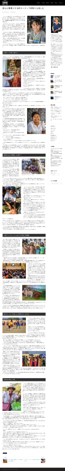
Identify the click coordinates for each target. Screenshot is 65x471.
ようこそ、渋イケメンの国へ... (56, 164)
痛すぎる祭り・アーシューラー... (56, 161)
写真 (51, 131)
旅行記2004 (53, 138)
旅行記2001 (13, 12)
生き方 (52, 140)
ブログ (52, 129)
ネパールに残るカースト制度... (56, 160)
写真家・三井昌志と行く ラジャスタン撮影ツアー (56, 117)
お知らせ (52, 128)
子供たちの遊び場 (54, 163)
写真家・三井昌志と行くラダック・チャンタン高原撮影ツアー (56, 111)
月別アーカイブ (53, 173)
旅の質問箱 (53, 135)
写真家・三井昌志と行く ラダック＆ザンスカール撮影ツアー (56, 108)
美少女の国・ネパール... (55, 165)
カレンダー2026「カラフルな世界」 (56, 120)
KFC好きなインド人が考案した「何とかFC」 (56, 114)
